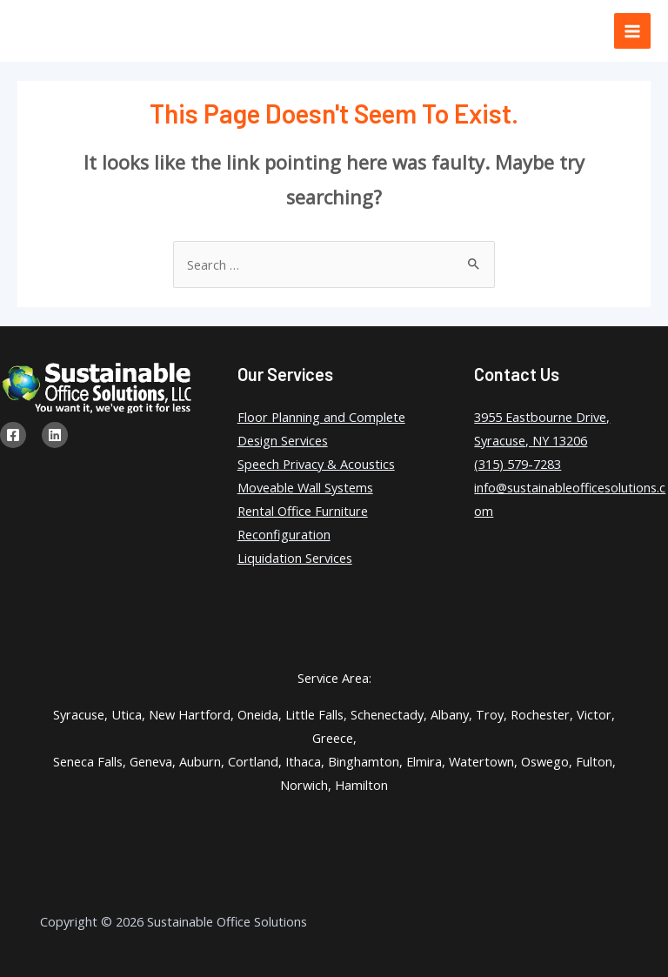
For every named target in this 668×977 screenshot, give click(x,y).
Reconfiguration (284, 534)
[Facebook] (13, 435)
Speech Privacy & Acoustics (316, 463)
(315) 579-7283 (517, 463)
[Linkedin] (55, 435)
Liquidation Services (294, 557)
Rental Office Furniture (302, 510)
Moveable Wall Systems (305, 487)
